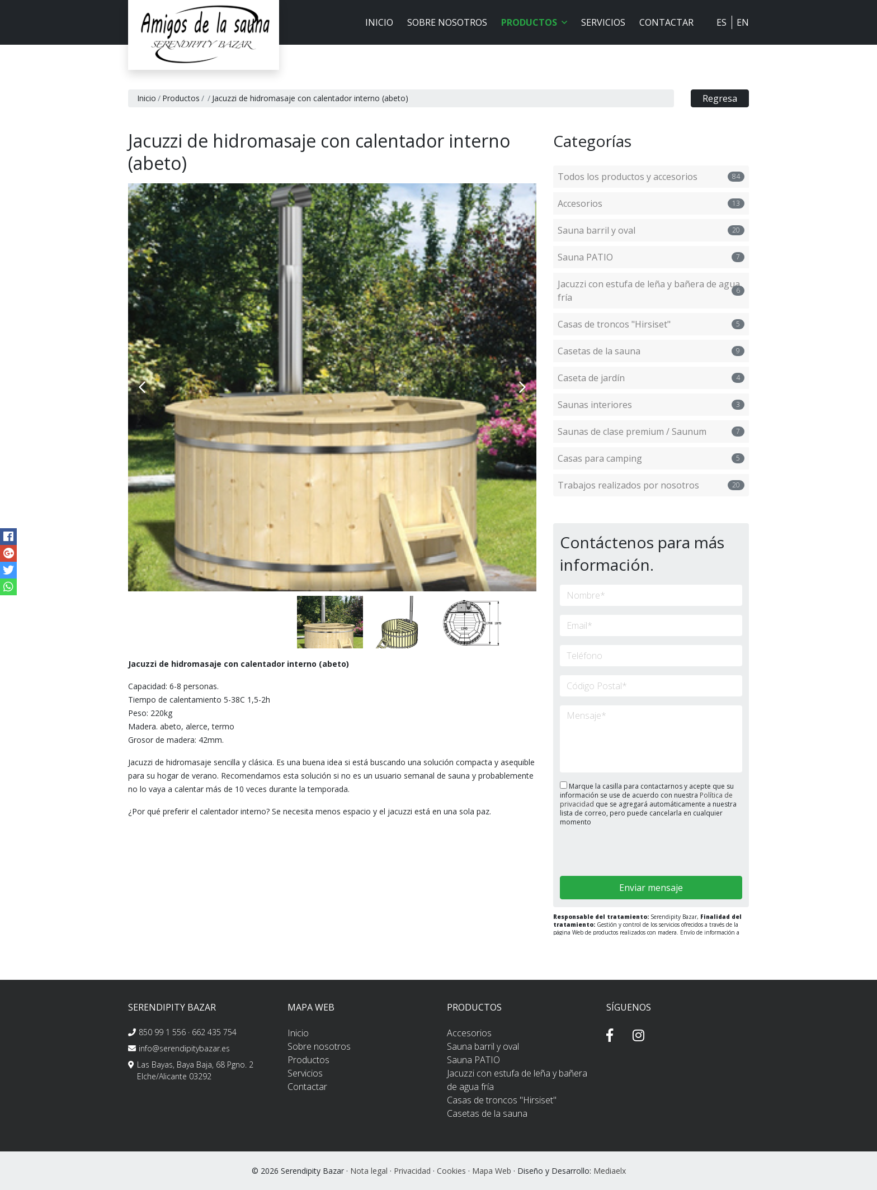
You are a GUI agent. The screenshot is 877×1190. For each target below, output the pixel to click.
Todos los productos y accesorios (651, 176)
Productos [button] (534, 22)
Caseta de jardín (651, 378)
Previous (142, 387)
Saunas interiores (651, 405)
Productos (181, 98)
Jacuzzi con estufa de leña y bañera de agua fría (651, 291)
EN (743, 22)
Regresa (719, 98)
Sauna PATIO (651, 257)
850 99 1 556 (162, 1032)
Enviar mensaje (651, 887)
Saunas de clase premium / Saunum (651, 431)
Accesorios (651, 203)
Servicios (603, 22)
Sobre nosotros (447, 22)
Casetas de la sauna (651, 351)
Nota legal (369, 1170)
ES (721, 22)
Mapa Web (491, 1170)
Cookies (451, 1170)
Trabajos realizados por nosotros (651, 485)
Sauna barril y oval (651, 230)
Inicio (379, 22)
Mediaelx (609, 1170)
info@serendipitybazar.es (184, 1048)
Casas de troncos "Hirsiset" (651, 324)
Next (522, 387)
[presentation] (619, 852)
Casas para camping (651, 458)
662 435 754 (214, 1032)
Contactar (666, 22)
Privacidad (412, 1170)
